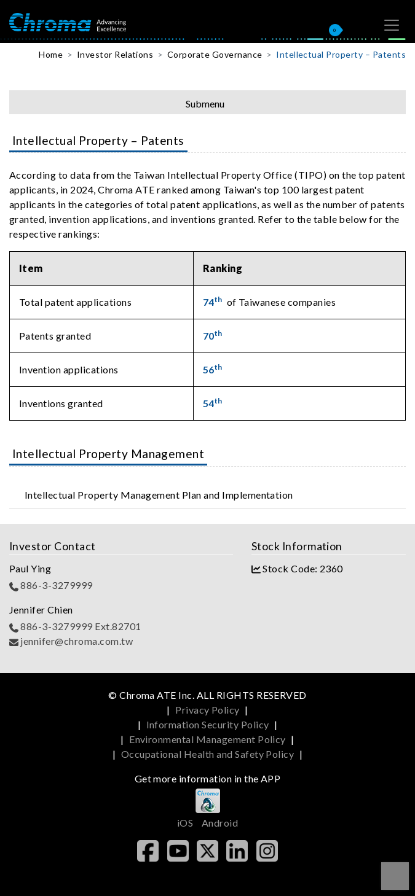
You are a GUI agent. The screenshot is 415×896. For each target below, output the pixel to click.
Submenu (205, 103)
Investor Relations (115, 54)
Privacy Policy (207, 709)
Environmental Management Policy (207, 739)
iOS (185, 822)
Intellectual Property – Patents (341, 54)
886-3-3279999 (51, 585)
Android (220, 822)
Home (51, 54)
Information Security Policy (207, 724)
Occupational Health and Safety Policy (207, 754)
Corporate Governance (215, 54)
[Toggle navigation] (391, 25)
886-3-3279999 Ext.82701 (75, 626)
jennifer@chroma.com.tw (71, 641)
